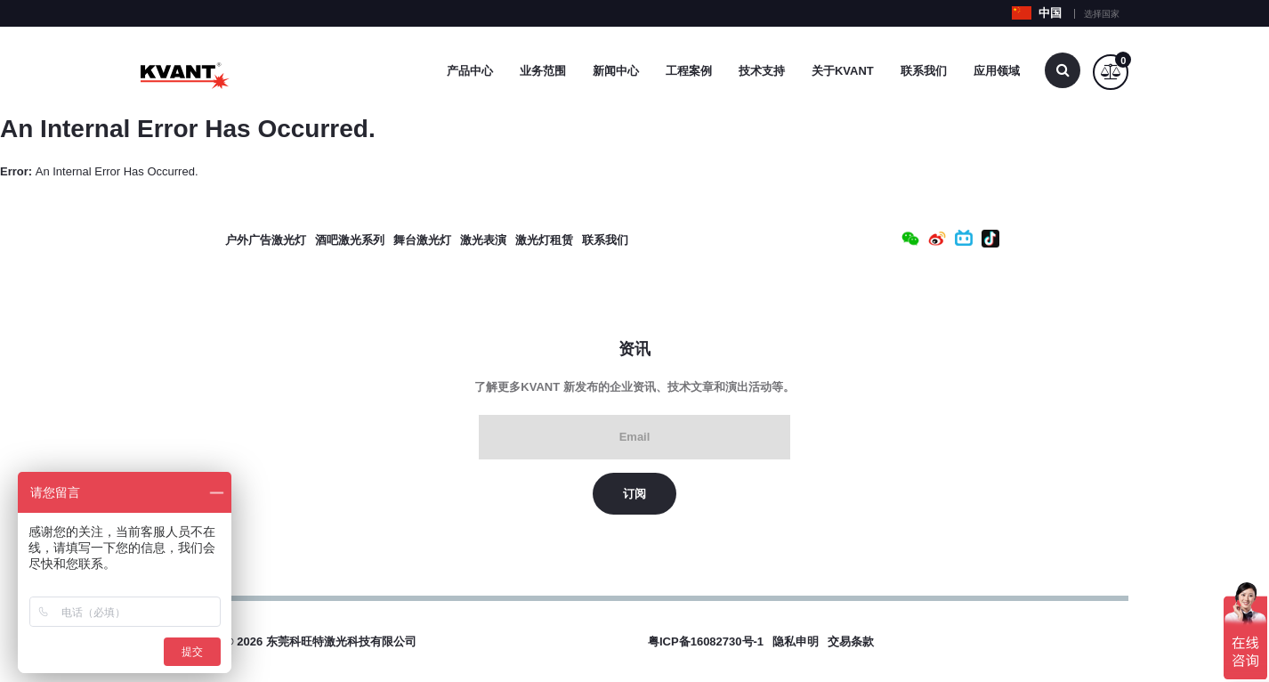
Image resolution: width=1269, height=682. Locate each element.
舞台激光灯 (422, 240)
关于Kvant (843, 70)
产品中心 (470, 70)
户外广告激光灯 (265, 240)
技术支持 (762, 70)
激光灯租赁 (544, 240)
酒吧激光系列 (349, 240)
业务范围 (543, 70)
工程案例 (689, 70)
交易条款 (851, 641)
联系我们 (924, 70)
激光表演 (483, 240)
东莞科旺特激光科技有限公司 (341, 641)
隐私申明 (795, 641)
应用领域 (997, 70)
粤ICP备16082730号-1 (706, 641)
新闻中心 (616, 70)
